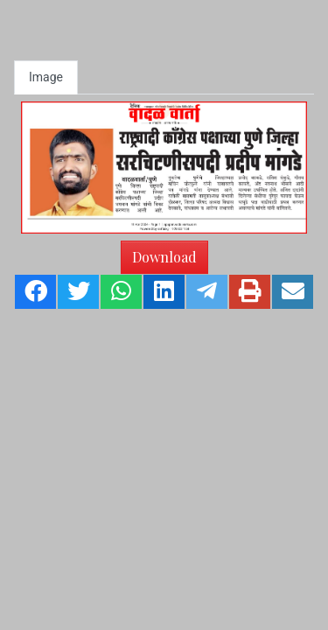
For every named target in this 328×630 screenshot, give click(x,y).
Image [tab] (46, 77)
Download (164, 257)
